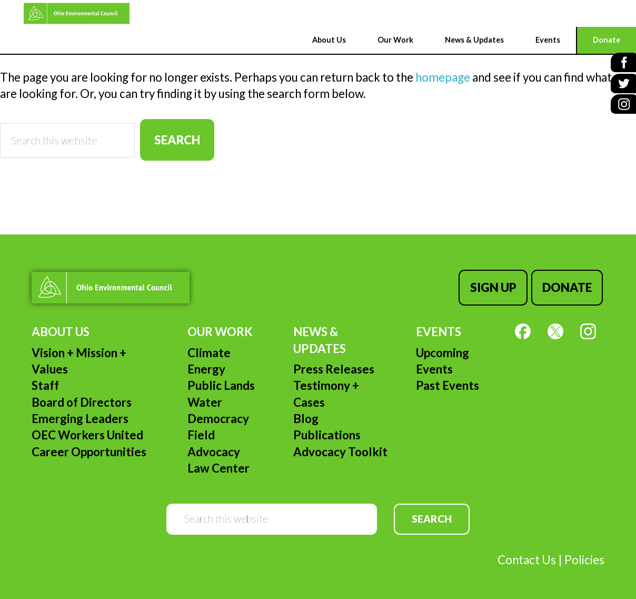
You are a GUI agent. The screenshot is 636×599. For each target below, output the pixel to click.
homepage (442, 77)
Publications (327, 432)
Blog (306, 416)
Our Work (220, 329)
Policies (584, 556)
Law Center (218, 465)
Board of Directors (82, 399)
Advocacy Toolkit (340, 448)
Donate (568, 286)
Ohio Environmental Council (55, 13)
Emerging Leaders (80, 416)
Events (438, 329)
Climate (209, 349)
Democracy (218, 416)
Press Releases (333, 366)
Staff (45, 383)
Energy (206, 366)
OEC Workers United (87, 432)
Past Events (447, 383)
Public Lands (221, 383)
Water (204, 399)
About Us (61, 329)
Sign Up (496, 286)
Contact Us (527, 556)
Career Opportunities (89, 448)
